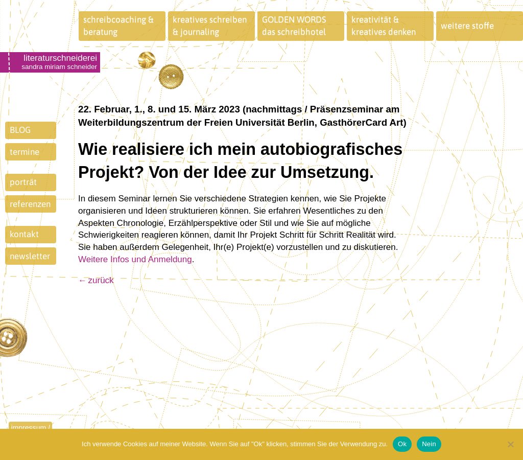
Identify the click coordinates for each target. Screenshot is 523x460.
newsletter (30, 256)
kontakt (24, 234)
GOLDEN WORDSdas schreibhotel (294, 25)
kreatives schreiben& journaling (210, 25)
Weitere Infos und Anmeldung (135, 259)
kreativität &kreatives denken (383, 25)
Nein (429, 444)
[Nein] (510, 444)
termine (24, 152)
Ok (402, 444)
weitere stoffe (467, 25)
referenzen (30, 204)
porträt (23, 182)
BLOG (20, 130)
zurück (101, 280)
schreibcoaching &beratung (118, 25)
